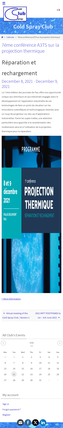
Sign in (6, 404)
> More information (11, 298)
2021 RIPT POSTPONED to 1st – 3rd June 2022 (48, 315)
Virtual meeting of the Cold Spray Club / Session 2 (15, 315)
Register (7, 414)
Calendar (10, 37)
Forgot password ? (12, 409)
